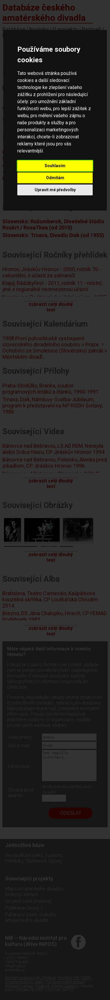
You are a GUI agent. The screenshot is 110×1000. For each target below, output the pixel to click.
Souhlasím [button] (55, 165)
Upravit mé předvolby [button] (55, 189)
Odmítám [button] (55, 177)
